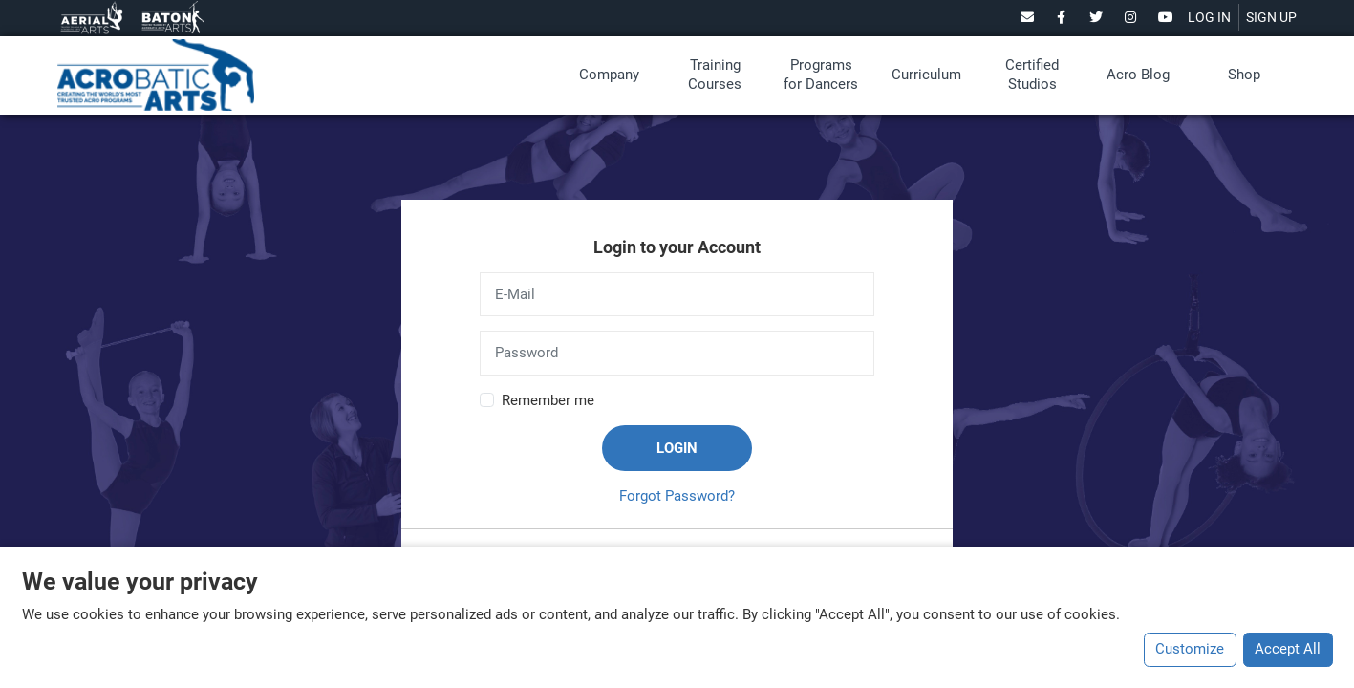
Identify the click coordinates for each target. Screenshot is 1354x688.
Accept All (1288, 648)
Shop (1244, 74)
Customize (1189, 648)
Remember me (548, 400)
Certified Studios (1032, 74)
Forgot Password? (677, 496)
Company (609, 74)
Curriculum (926, 74)
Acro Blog (1138, 74)
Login (677, 448)
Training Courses (714, 74)
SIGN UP (1271, 17)
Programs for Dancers (821, 74)
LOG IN (1209, 17)
